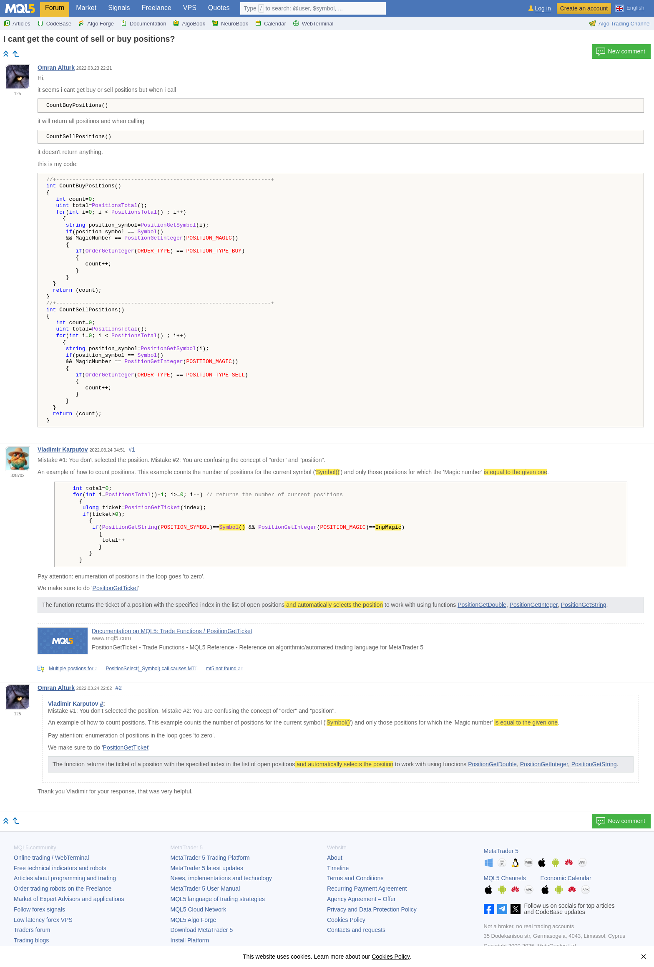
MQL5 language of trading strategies (218, 899)
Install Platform (190, 940)
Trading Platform (210, 857)
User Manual (205, 888)
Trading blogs (31, 940)
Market (86, 7)
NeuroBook (230, 23)
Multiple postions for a (73, 669)
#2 (119, 687)
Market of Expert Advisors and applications (69, 899)
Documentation (143, 23)
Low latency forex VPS (43, 920)
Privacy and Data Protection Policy (372, 909)
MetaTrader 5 (501, 851)
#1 (131, 449)
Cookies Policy (346, 920)
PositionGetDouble (482, 604)
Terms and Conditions (355, 878)
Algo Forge (96, 23)
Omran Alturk (56, 67)
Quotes (219, 7)
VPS (189, 7)
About (334, 857)
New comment (620, 52)
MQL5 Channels (505, 878)
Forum (54, 7)
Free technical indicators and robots (60, 868)
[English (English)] (629, 7)
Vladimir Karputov (63, 449)
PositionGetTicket (115, 588)
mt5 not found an (225, 669)
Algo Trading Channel (620, 23)
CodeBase (54, 23)
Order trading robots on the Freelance (62, 888)
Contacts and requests (356, 930)
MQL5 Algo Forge (193, 920)
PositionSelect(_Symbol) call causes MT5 (152, 669)
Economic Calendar (566, 878)
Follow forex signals (39, 909)
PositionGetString (583, 604)
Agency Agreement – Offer (361, 899)
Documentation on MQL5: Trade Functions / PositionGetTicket (172, 631)
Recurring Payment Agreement (367, 888)
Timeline (338, 868)
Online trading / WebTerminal (51, 857)
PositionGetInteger (534, 604)
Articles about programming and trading (65, 878)
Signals (119, 7)
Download (202, 930)
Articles (16, 23)
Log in (543, 8)
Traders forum (32, 930)
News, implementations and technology (221, 878)
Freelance (156, 7)
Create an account (584, 8)
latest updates (207, 868)
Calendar (270, 23)
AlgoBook (189, 23)
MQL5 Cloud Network (198, 909)
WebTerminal (313, 23)
